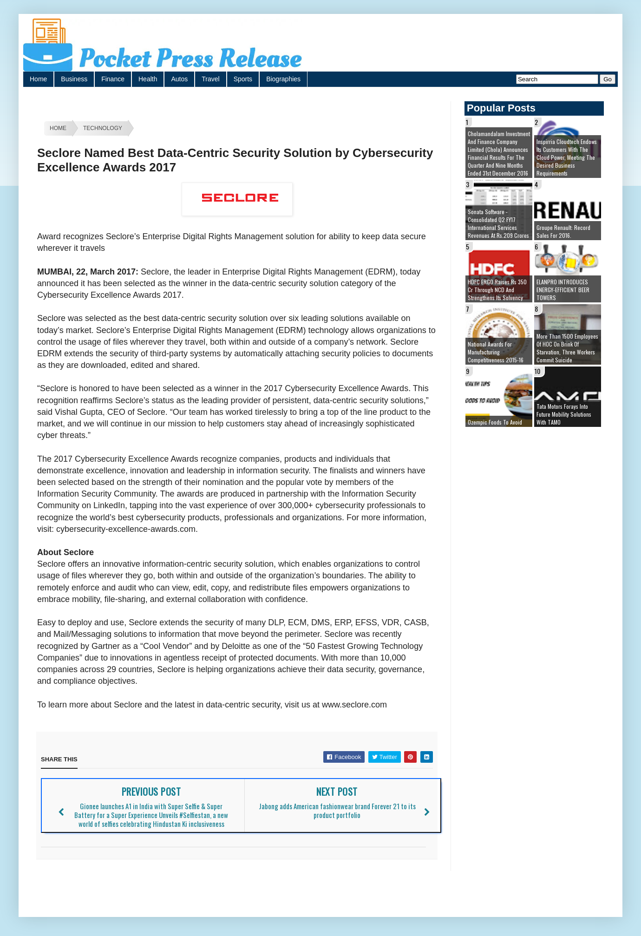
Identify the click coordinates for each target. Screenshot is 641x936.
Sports (243, 79)
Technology (102, 128)
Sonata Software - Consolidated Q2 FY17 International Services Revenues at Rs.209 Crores (498, 223)
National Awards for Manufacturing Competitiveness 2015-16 (495, 352)
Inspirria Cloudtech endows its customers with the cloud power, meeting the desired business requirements (566, 157)
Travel (210, 79)
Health (147, 79)
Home (38, 79)
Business (74, 79)
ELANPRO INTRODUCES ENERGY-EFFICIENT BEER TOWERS (562, 289)
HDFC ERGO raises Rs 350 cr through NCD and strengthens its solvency (497, 289)
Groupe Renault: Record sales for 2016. (563, 231)
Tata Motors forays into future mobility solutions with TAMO (563, 414)
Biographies (283, 79)
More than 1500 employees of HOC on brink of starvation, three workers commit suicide (567, 348)
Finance (112, 79)
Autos (179, 79)
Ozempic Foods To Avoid (495, 422)
